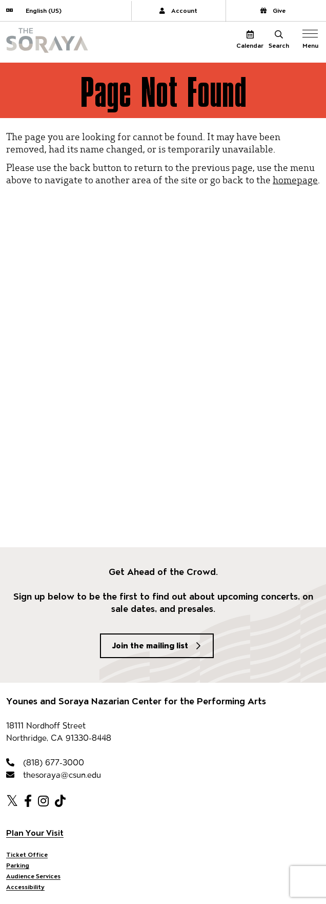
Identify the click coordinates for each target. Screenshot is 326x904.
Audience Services (33, 876)
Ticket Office (27, 854)
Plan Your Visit (35, 833)
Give (273, 10)
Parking (17, 865)
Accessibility (25, 887)
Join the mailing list (150, 645)
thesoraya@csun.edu (53, 775)
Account (178, 10)
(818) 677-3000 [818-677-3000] (45, 762)
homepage (295, 179)
